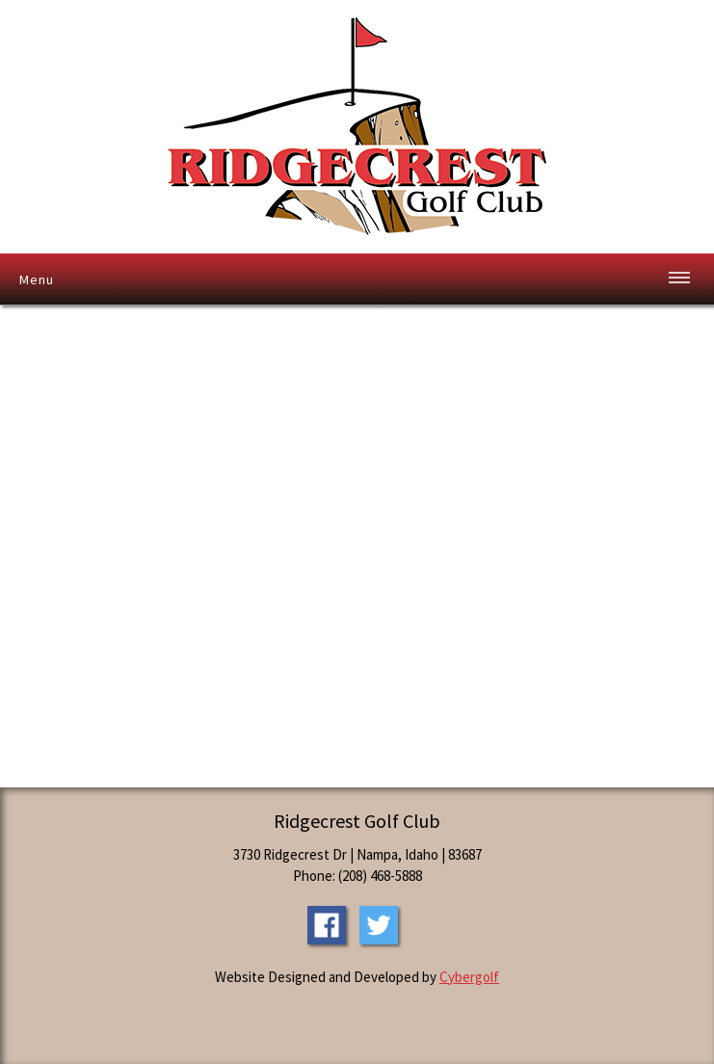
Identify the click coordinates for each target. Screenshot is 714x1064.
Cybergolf (469, 977)
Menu (36, 279)
